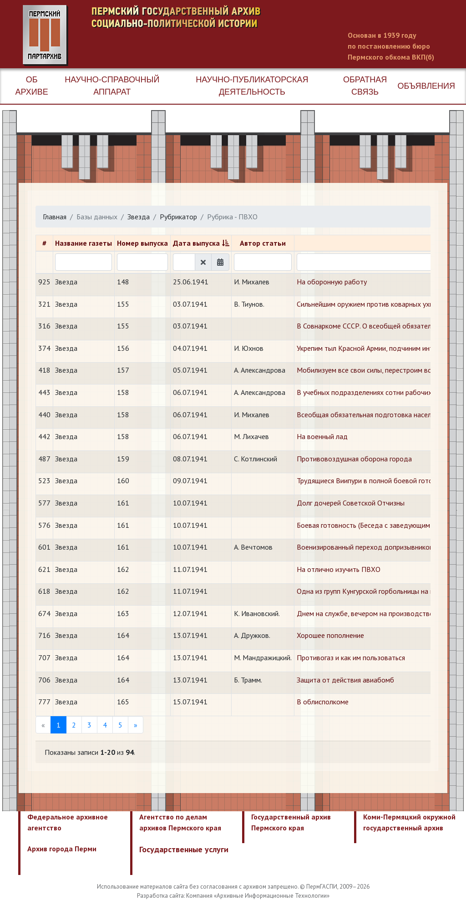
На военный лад (322, 436)
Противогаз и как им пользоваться (351, 657)
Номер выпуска (142, 243)
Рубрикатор (178, 216)
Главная (54, 216)
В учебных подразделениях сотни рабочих (364, 392)
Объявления (426, 86)
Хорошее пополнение (330, 635)
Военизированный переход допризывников (365, 546)
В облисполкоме (323, 701)
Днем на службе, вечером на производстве (365, 613)
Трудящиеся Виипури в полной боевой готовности (376, 480)
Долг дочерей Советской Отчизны (351, 502)
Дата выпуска (196, 243)
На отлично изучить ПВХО (338, 569)
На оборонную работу (332, 281)
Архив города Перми (61, 848)
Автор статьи (263, 243)
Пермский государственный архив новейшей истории (193, 35)
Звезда (138, 216)
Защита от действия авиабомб (345, 679)
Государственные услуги (183, 849)
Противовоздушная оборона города (354, 458)
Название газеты (83, 243)
